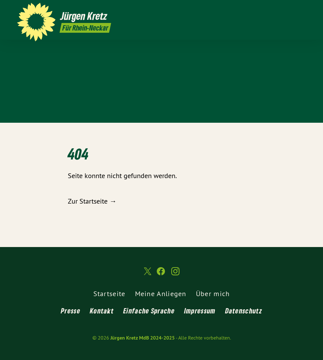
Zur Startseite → (92, 201)
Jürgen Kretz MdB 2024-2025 (142, 338)
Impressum (200, 310)
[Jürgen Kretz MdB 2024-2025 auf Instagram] (302, 8)
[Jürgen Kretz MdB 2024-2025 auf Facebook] (293, 8)
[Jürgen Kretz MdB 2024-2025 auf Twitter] (283, 8)
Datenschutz (243, 310)
